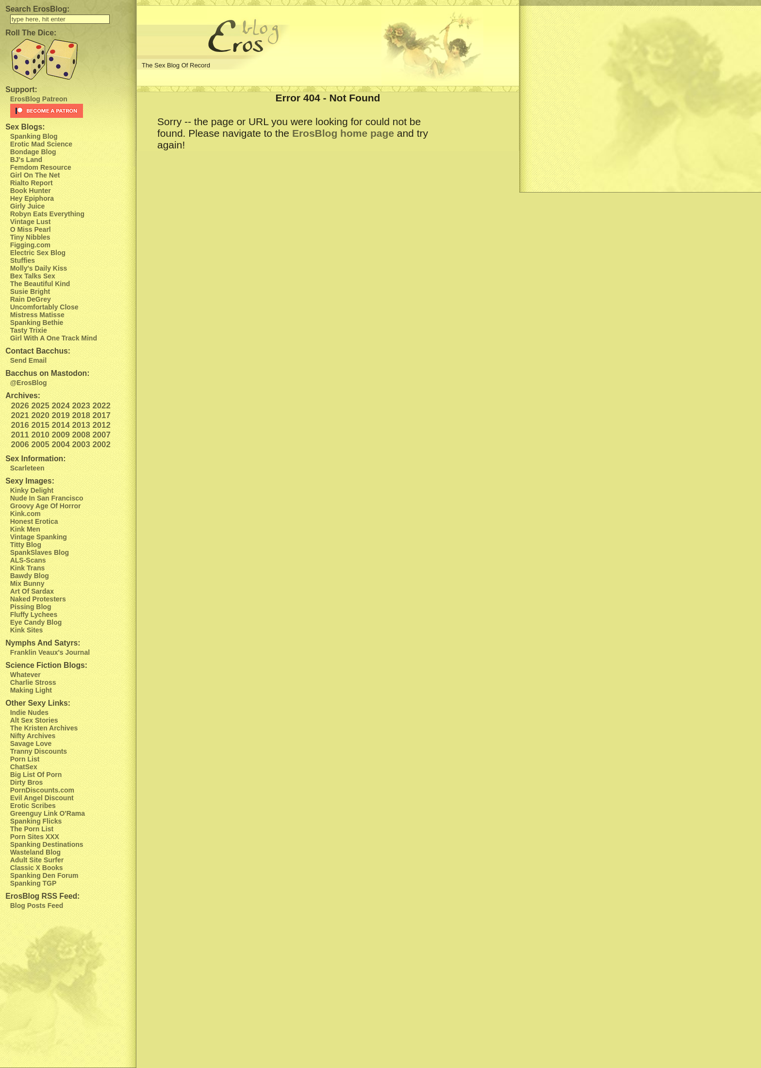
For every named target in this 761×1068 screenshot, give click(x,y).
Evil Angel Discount (42, 798)
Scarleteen (27, 468)
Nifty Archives (33, 736)
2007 (101, 434)
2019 (60, 415)
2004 (60, 444)
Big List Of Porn (36, 774)
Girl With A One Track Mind (53, 338)
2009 (60, 434)
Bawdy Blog (29, 576)
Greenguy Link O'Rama (47, 813)
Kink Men (25, 529)
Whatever (25, 675)
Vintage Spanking (38, 537)
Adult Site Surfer (37, 860)
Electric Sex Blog (38, 253)
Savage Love (31, 743)
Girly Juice (27, 206)
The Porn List (31, 829)
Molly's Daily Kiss (38, 268)
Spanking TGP (33, 883)
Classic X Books (36, 868)
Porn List (25, 759)
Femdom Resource (40, 167)
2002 (101, 444)
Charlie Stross (33, 682)
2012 (101, 425)
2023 (81, 405)
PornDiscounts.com (42, 790)
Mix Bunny (27, 583)
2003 (81, 444)
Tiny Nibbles (30, 237)
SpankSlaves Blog (39, 552)
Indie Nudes (29, 712)
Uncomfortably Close (44, 307)
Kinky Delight (31, 490)
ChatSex (23, 767)
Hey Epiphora (32, 198)
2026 (20, 405)
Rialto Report (31, 183)
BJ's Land (26, 159)
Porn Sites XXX (34, 837)
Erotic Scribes (33, 805)
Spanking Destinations (46, 844)
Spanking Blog (34, 136)
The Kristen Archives (44, 728)
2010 (40, 434)
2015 (40, 425)
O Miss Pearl (30, 229)
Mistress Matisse (37, 315)
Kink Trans (27, 568)
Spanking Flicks (36, 821)
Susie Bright (30, 291)
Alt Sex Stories (34, 720)
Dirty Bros (26, 782)
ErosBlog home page (343, 133)
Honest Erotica (34, 521)
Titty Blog (25, 545)
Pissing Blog (30, 607)
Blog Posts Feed (37, 905)
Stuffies (22, 260)
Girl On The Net (35, 175)
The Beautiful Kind (40, 284)
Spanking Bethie (37, 322)
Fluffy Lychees (34, 614)
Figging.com (30, 245)
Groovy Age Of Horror (45, 506)
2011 (20, 434)
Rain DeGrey (30, 299)
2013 (81, 425)
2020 (40, 415)
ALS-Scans (28, 560)
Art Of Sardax (32, 591)
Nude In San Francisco (46, 498)
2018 (81, 415)
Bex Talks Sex (32, 276)
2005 (40, 444)
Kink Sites (26, 630)
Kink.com (25, 514)
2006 (20, 444)
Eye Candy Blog (36, 622)
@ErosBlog (28, 383)
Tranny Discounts (38, 751)
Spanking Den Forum (44, 875)
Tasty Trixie (28, 330)
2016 (20, 425)
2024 (60, 405)
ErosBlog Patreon (38, 99)
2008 (81, 434)
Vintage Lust (30, 222)
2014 (60, 425)
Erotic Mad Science (41, 144)
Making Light (31, 690)
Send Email (28, 360)
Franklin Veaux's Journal (50, 652)
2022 (101, 405)
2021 (20, 415)
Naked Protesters (38, 599)
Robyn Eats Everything (47, 214)
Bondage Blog (33, 152)
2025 (40, 405)
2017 (101, 415)
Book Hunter (30, 190)
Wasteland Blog (35, 852)
